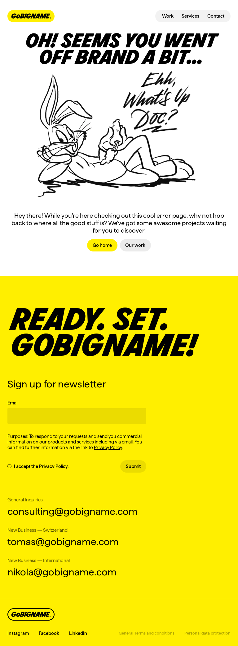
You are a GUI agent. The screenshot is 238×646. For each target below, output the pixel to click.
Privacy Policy (108, 447)
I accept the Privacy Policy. (37, 466)
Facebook (49, 633)
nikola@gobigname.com (62, 571)
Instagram (18, 633)
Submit (133, 466)
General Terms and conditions (146, 633)
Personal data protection (207, 633)
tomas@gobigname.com (63, 541)
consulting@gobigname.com (72, 511)
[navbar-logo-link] (31, 16)
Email (12, 402)
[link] (102, 245)
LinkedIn (78, 633)
